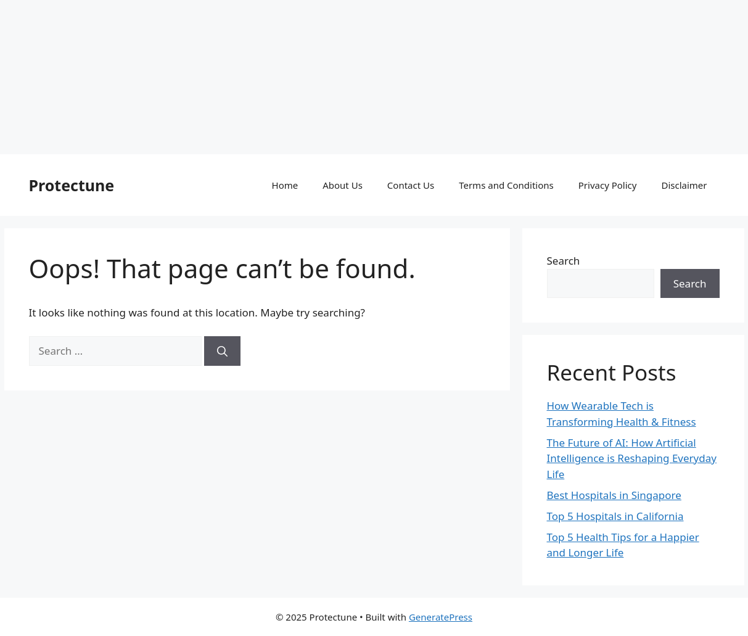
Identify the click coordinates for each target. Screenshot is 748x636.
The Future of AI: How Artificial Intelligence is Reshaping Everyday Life (632, 458)
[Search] (222, 351)
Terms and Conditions (506, 185)
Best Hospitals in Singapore (614, 495)
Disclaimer (684, 185)
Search (563, 261)
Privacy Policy (607, 185)
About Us (343, 185)
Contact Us (410, 185)
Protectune (72, 185)
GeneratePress (440, 617)
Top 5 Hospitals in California (615, 516)
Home (285, 185)
